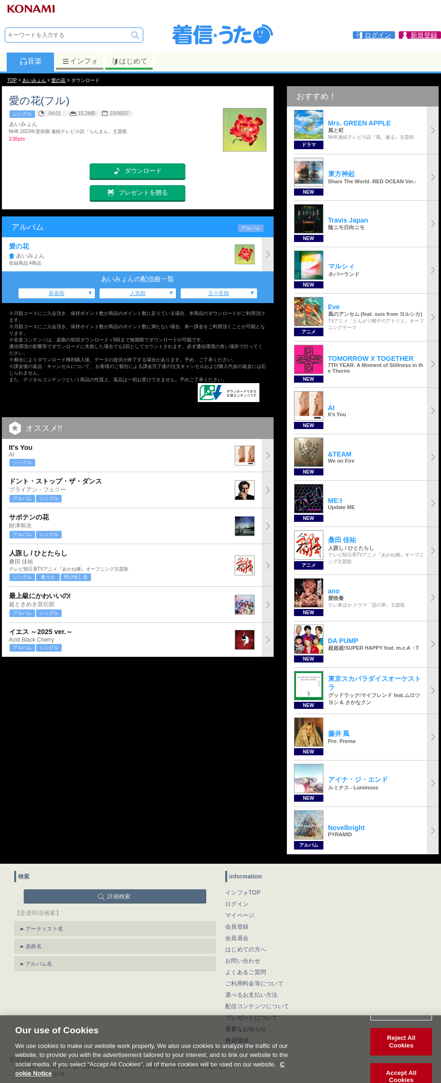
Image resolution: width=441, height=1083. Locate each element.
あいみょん (34, 80)
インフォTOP (243, 892)
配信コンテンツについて (257, 1006)
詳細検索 (118, 896)
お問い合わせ (242, 961)
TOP (12, 80)
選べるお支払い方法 (251, 995)
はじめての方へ (245, 949)
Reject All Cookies (401, 1052)
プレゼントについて (251, 1017)
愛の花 (58, 80)
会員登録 (236, 926)
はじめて (129, 61)
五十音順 (218, 293)
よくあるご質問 (245, 972)
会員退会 (236, 938)
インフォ (80, 61)
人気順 (138, 293)
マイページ (240, 915)
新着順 (56, 293)
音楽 (30, 61)
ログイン (236, 904)
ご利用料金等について (254, 983)
